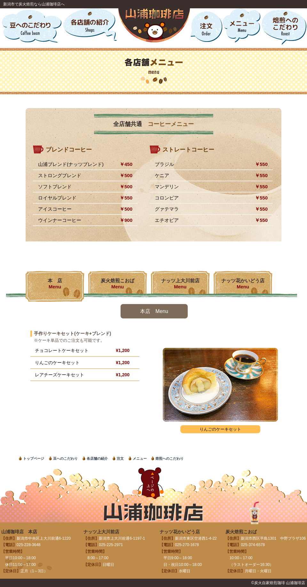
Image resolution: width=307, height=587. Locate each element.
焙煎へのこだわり (169, 458)
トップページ (33, 458)
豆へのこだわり (65, 458)
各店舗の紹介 (97, 458)
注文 (120, 458)
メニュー (140, 458)
